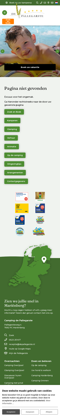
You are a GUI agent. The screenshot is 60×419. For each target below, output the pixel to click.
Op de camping (15, 155)
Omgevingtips (14, 164)
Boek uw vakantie (30, 67)
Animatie (11, 146)
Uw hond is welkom (41, 370)
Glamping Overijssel (14, 370)
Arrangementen (15, 172)
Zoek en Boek (14, 112)
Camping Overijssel (13, 365)
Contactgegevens (16, 181)
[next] (57, 51)
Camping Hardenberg (42, 375)
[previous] (2, 51)
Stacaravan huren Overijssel (12, 376)
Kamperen (12, 120)
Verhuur (11, 138)
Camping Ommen (40, 380)
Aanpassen (30, 412)
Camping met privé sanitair (13, 384)
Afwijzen (49, 412)
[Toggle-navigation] (4, 12)
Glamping (12, 129)
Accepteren (11, 412)
